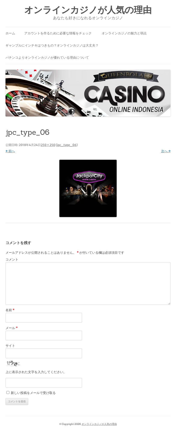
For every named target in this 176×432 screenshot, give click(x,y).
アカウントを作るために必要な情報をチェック (58, 33)
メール (12, 328)
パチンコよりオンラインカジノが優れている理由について (47, 57)
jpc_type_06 (67, 145)
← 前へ (10, 151)
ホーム (10, 33)
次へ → (165, 151)
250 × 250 (48, 145)
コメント (12, 259)
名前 (10, 310)
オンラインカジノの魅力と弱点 (124, 33)
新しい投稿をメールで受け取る (33, 393)
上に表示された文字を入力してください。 (36, 372)
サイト (10, 346)
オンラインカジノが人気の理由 (88, 10)
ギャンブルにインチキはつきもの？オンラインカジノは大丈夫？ (52, 45)
